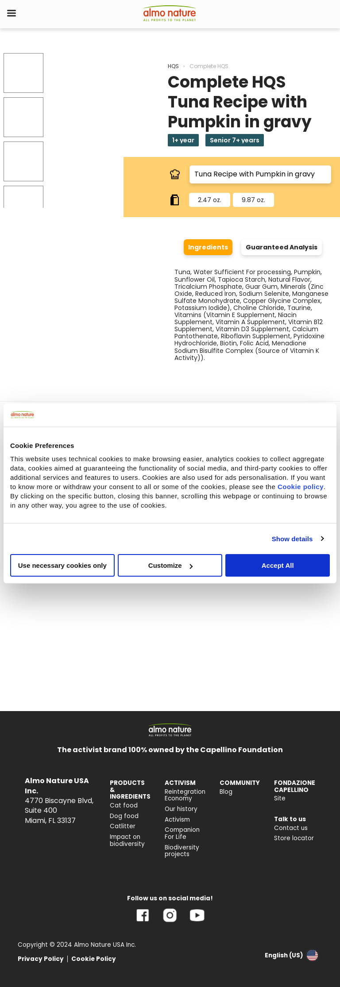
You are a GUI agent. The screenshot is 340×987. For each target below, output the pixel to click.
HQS (173, 66)
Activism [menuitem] (177, 819)
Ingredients (208, 247)
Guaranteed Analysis (281, 247)
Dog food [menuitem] (124, 816)
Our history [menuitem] (181, 809)
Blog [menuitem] (226, 792)
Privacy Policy (41, 959)
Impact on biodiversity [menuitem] (127, 840)
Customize (170, 565)
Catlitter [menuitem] (122, 826)
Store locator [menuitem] (294, 838)
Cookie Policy (93, 959)
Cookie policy (301, 486)
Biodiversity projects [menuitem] (182, 851)
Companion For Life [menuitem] (182, 833)
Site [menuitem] (280, 798)
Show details (292, 538)
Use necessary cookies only (62, 565)
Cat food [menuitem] (124, 805)
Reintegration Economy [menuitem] (185, 795)
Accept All (278, 565)
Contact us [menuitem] (291, 828)
